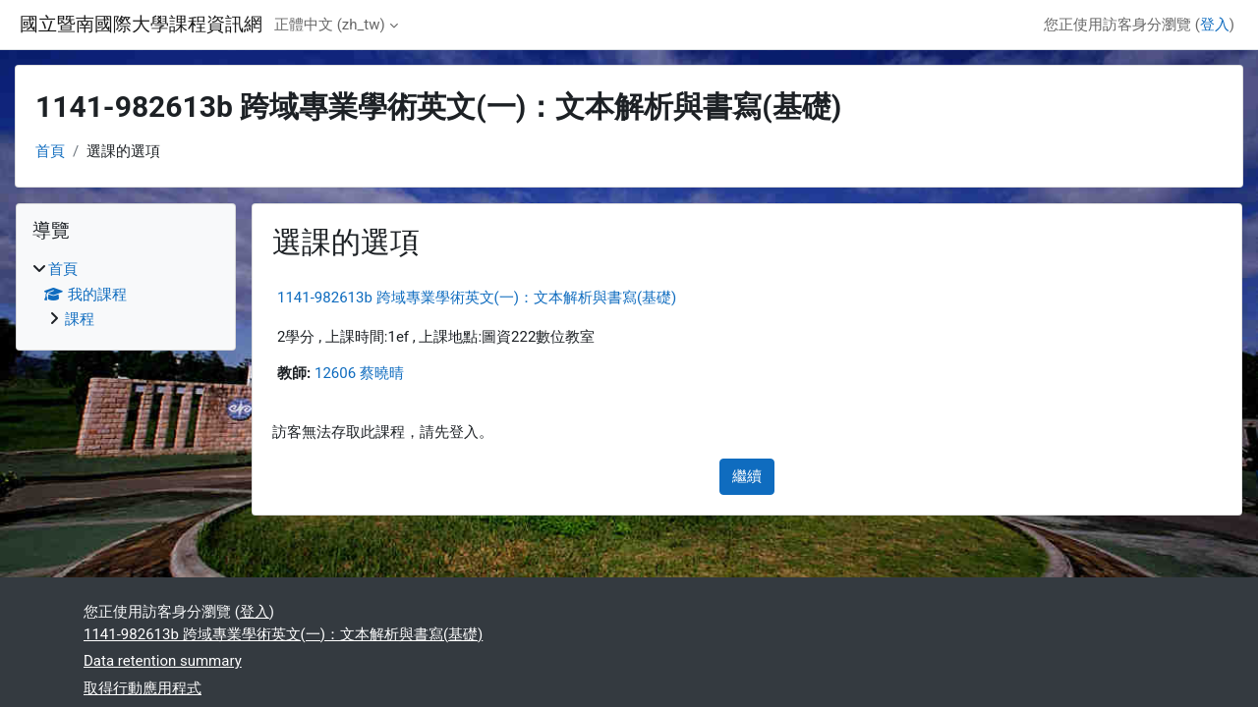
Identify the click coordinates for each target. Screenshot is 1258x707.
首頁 (50, 151)
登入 (1214, 24)
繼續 (747, 476)
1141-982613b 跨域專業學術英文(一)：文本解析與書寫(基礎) (476, 297)
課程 (79, 319)
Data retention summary (163, 661)
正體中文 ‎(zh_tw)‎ (329, 24)
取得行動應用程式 (142, 688)
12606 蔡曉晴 (359, 373)
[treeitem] (125, 294)
